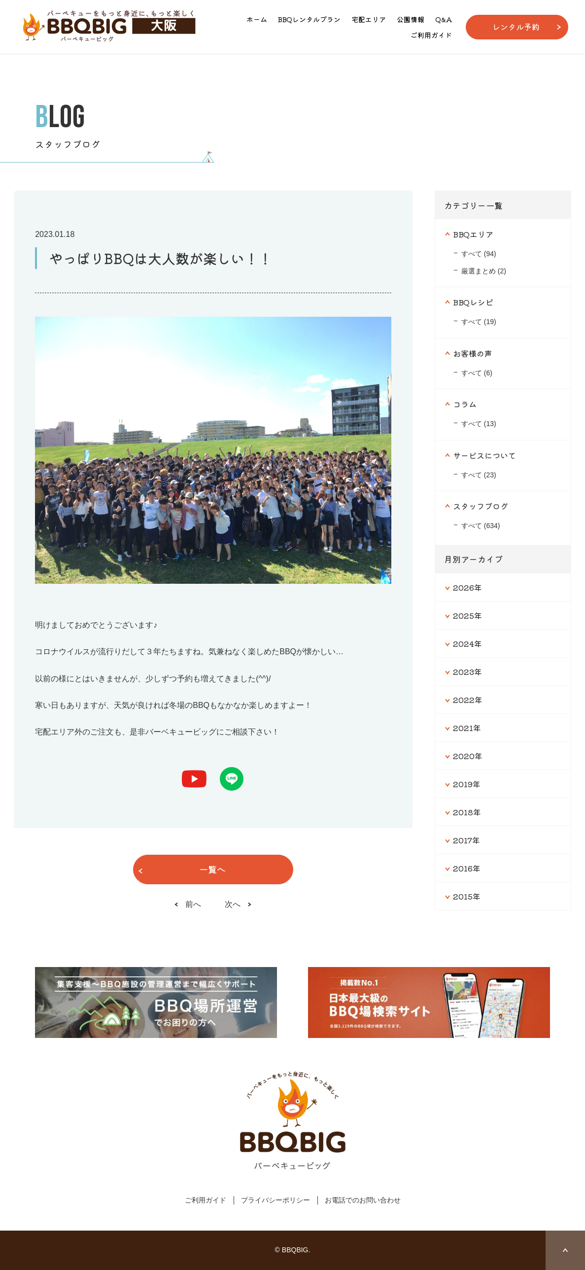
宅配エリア (368, 19)
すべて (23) (478, 475)
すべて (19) (478, 322)
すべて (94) (478, 254)
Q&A (443, 19)
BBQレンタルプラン (309, 19)
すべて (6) (476, 373)
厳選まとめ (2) (483, 271)
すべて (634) (480, 526)
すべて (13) (478, 424)
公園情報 (410, 19)
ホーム (256, 19)
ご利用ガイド (431, 35)
